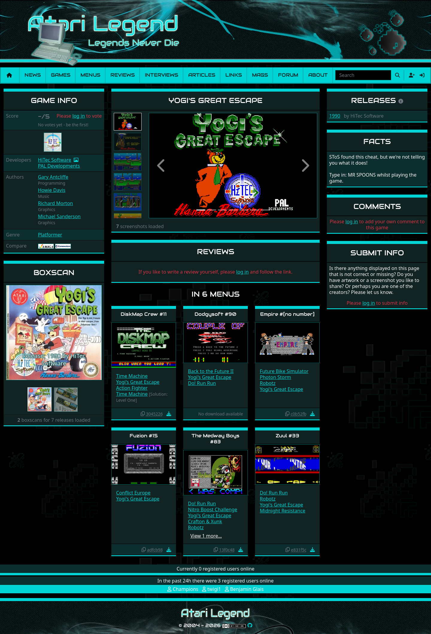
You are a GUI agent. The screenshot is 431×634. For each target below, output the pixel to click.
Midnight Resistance (282, 510)
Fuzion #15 (144, 436)
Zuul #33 (287, 436)
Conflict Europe (133, 492)
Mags (260, 75)
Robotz (267, 383)
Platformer (50, 234)
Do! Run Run (202, 383)
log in (78, 116)
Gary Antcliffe (53, 177)
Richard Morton (55, 203)
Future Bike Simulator (284, 371)
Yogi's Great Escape (138, 382)
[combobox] (363, 75)
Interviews (161, 75)
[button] (13, 332)
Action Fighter (132, 388)
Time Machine (132, 376)
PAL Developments (59, 166)
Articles (201, 75)
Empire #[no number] (287, 314)
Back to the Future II (210, 371)
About (318, 75)
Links (233, 75)
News (33, 75)
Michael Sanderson (59, 216)
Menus (90, 75)
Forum (288, 75)
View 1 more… (206, 536)
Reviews (122, 75)
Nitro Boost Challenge (212, 509)
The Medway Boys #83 (215, 439)
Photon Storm (275, 377)
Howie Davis (52, 190)
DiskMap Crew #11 (144, 314)
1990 (334, 116)
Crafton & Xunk (205, 521)
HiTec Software (54, 160)
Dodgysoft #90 (215, 314)
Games (60, 75)
